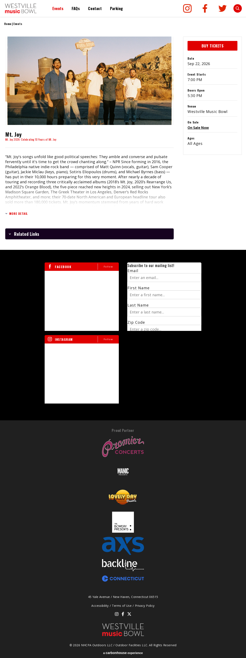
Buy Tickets (213, 45)
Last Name (138, 305)
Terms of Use (122, 606)
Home (8, 24)
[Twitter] (222, 8)
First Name (138, 287)
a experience (123, 653)
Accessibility (100, 606)
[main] (123, 220)
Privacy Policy (145, 606)
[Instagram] (187, 8)
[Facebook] (205, 8)
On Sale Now (198, 127)
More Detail (16, 213)
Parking (116, 8)
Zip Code (136, 322)
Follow (108, 266)
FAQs (76, 8)
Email (132, 270)
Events (57, 8)
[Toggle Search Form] (237, 8)
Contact (95, 8)
